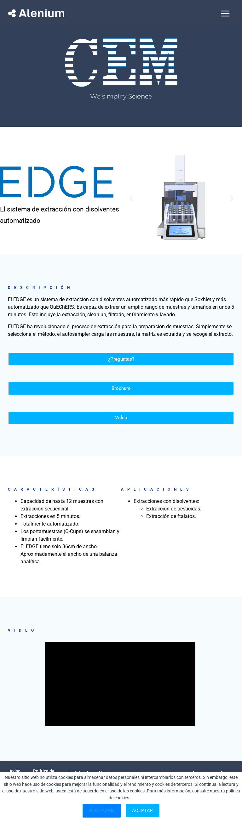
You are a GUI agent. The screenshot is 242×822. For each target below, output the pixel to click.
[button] (131, 198)
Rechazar (101, 810)
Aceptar (142, 810)
